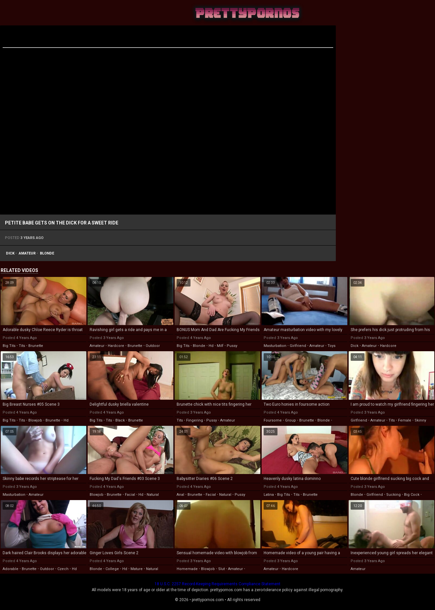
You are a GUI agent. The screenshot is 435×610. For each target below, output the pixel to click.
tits (22, 346)
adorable (10, 569)
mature (136, 569)
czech (63, 569)
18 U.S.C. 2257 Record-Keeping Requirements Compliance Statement (217, 584)
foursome (273, 420)
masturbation (275, 346)
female (404, 420)
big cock (412, 494)
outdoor (153, 346)
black (120, 420)
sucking (393, 494)
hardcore (116, 346)
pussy (232, 346)
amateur (27, 253)
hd (211, 346)
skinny (420, 420)
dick (10, 253)
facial (130, 494)
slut (221, 569)
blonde (47, 253)
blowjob (35, 420)
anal (180, 494)
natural (153, 494)
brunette (35, 346)
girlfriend (298, 346)
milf (220, 346)
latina (269, 494)
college (112, 569)
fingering (194, 420)
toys (331, 346)
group (290, 420)
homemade (187, 569)
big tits (9, 346)
